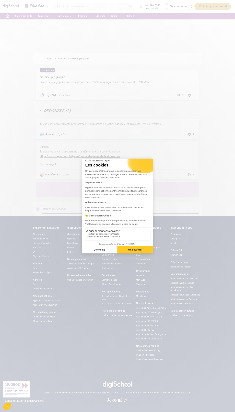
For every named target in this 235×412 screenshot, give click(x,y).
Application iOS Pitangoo (78, 268)
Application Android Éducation (47, 300)
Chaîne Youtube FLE (145, 355)
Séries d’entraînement (112, 284)
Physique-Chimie (41, 256)
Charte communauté (63, 393)
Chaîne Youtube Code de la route (117, 315)
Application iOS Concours (182, 283)
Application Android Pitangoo (80, 264)
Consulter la (23, 401)
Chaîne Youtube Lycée (43, 321)
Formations (72, 243)
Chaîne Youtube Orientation (80, 280)
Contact (156, 393)
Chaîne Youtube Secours (181, 315)
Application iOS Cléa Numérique (185, 295)
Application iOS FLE (145, 330)
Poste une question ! (139, 189)
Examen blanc (177, 255)
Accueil (50, 59)
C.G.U (116, 393)
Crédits (145, 393)
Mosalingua (141, 296)
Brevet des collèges (42, 272)
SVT (35, 252)
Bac (35, 268)
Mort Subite (141, 280)
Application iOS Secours (181, 303)
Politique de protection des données (93, 393)
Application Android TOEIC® (149, 317)
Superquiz (140, 275)
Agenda (100, 16)
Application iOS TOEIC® (147, 321)
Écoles (70, 252)
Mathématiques (40, 239)
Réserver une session (112, 243)
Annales (174, 243)
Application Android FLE (147, 325)
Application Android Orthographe (151, 334)
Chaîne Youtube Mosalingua (149, 350)
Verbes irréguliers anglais (148, 247)
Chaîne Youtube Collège (44, 317)
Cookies (46, 393)
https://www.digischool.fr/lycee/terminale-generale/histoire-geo (80, 156)
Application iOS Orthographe (149, 339)
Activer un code (23, 16)
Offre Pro (134, 393)
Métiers (70, 247)
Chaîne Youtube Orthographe (149, 359)
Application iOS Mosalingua (149, 312)
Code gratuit (107, 247)
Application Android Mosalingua (151, 308)
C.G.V (124, 393)
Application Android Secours (183, 299)
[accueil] (7, 16)
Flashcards (141, 264)
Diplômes (71, 239)
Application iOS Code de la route (117, 303)
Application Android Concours (184, 278)
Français (37, 247)
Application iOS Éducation (45, 305)
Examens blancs (109, 239)
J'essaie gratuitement (212, 6)
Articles (130, 16)
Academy (61, 59)
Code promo (141, 243)
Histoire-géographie (42, 243)
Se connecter (178, 6)
